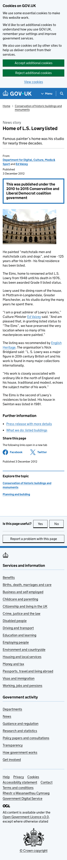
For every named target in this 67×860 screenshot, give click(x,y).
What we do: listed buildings (26, 430)
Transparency (13, 745)
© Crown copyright (34, 850)
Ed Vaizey (22, 164)
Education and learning (19, 635)
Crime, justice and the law (21, 613)
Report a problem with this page (33, 539)
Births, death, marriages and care (27, 585)
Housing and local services (22, 657)
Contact (47, 782)
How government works (20, 752)
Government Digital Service (22, 798)
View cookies (33, 82)
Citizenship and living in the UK (25, 606)
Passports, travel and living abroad (28, 671)
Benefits (9, 577)
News (7, 716)
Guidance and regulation (20, 723)
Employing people (16, 642)
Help (6, 777)
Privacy (18, 777)
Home (6, 106)
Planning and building (16, 494)
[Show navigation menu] (47, 93)
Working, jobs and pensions (22, 685)
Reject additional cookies (33, 73)
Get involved (12, 760)
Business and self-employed (23, 592)
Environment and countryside (24, 649)
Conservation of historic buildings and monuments (38, 107)
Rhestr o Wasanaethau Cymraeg (26, 793)
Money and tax (13, 664)
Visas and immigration (18, 678)
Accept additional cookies (34, 63)
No (59, 524)
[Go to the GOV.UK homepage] (17, 93)
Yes (43, 524)
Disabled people (15, 621)
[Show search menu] (61, 93)
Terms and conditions (18, 788)
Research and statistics (20, 731)
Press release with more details (29, 424)
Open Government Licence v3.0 (26, 817)
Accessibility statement (20, 782)
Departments (12, 709)
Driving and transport (18, 628)
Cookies (33, 777)
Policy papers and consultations (26, 738)
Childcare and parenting (20, 599)
